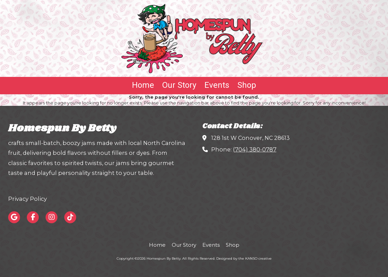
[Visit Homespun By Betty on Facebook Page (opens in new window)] (33, 217)
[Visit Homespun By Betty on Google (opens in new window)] (14, 217)
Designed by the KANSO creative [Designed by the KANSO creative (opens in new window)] (244, 258)
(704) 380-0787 (254, 149)
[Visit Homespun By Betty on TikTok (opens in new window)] (70, 217)
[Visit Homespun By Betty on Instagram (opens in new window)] (51, 217)
